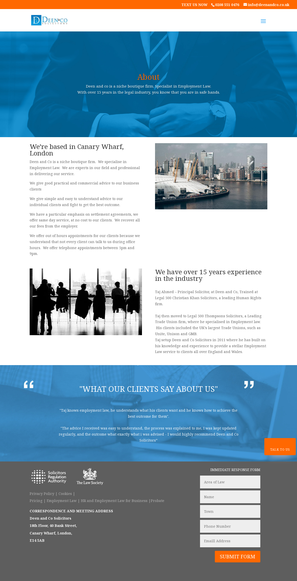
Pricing (36, 500)
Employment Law (62, 500)
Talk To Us (280, 449)
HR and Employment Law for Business (114, 500)
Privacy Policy (42, 493)
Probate (157, 500)
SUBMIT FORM (237, 556)
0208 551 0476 (227, 4)
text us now (195, 4)
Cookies (65, 493)
